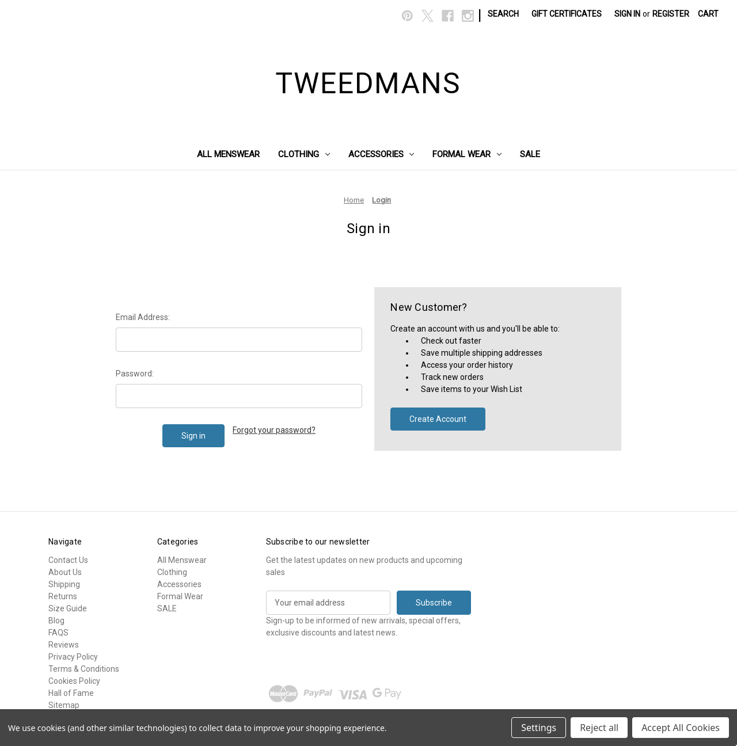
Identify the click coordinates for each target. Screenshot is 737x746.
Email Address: (143, 317)
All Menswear (228, 154)
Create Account (437, 419)
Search (503, 13)
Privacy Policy (73, 656)
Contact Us (68, 560)
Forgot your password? (274, 430)
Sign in (627, 13)
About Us (65, 572)
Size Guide (67, 608)
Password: (135, 373)
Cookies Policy (74, 681)
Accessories (381, 154)
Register (670, 13)
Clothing (304, 154)
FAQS (58, 632)
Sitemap (63, 705)
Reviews (63, 644)
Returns (62, 596)
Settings (538, 727)
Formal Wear (467, 154)
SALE (530, 154)
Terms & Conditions (83, 668)
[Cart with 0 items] (708, 14)
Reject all (599, 727)
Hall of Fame (71, 693)
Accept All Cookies (680, 727)
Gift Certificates (566, 13)
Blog (56, 620)
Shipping (64, 584)
